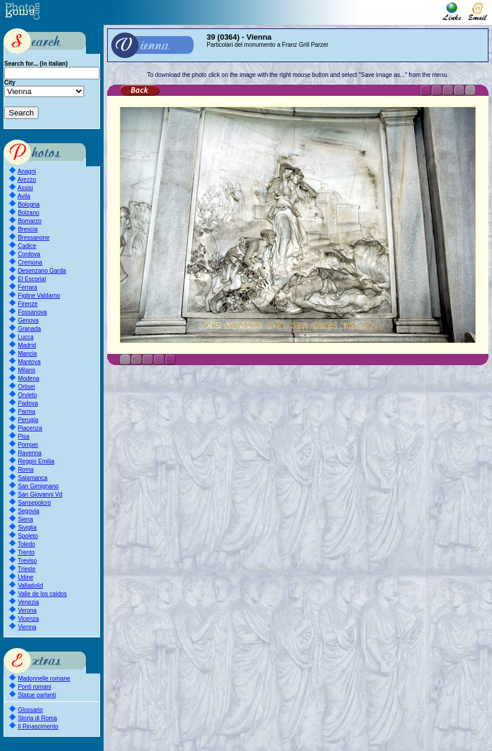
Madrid (27, 345)
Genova (28, 320)
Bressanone (33, 237)
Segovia (28, 511)
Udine (25, 577)
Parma (26, 411)
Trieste (27, 569)
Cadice (27, 246)
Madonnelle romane (44, 678)
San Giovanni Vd (40, 494)
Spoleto (28, 536)
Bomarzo (29, 221)
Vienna (27, 627)
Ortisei (26, 386)
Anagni (27, 171)
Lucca (26, 337)
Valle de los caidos (42, 594)
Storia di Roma (37, 718)
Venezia (28, 602)
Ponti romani (34, 687)
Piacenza (30, 428)
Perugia (28, 420)
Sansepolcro (34, 502)
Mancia (27, 353)
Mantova (29, 362)
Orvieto (27, 395)
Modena (28, 378)
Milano (26, 370)
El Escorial (32, 279)
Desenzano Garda (42, 270)
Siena (25, 519)
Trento (26, 552)
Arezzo (27, 179)
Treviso (27, 560)
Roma (26, 469)
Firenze (27, 304)
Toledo (26, 544)
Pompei (28, 444)
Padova (28, 403)
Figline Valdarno (39, 295)
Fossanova (32, 312)
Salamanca (32, 478)
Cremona (30, 262)
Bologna (29, 204)
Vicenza (28, 618)
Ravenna (29, 453)
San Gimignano (38, 486)
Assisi (25, 188)
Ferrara (27, 287)
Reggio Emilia (36, 461)
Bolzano (28, 212)
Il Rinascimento (38, 726)
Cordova (29, 254)
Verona (27, 610)
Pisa (23, 436)
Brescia (27, 229)
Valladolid (30, 585)
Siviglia (27, 527)
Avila (24, 196)
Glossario (30, 710)
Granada (29, 328)
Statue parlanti (37, 695)
